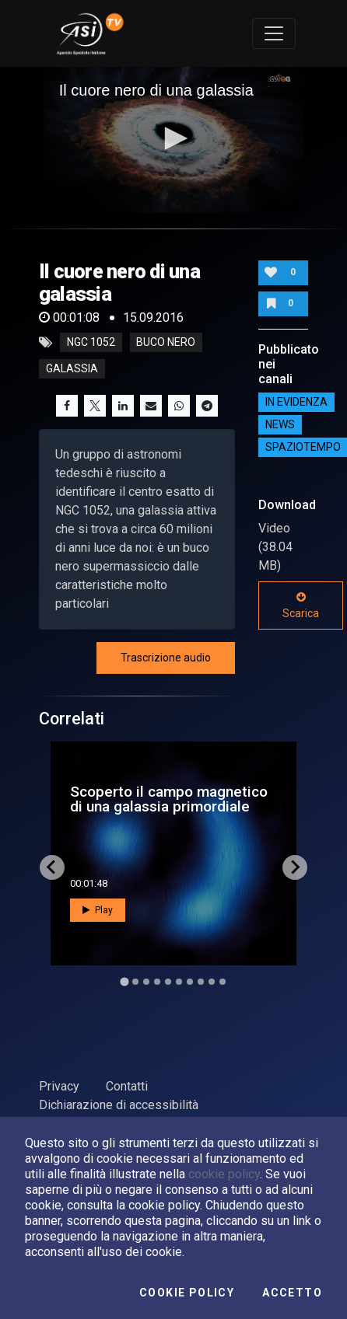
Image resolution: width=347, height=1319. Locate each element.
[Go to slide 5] (168, 982)
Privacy (59, 1086)
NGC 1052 (91, 343)
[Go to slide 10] (222, 982)
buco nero (165, 343)
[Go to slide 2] (135, 982)
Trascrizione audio (166, 657)
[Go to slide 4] (157, 982)
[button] (173, 138)
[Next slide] (294, 867)
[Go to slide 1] (124, 981)
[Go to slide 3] (146, 982)
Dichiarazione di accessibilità (118, 1104)
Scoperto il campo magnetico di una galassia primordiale (169, 799)
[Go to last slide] (52, 867)
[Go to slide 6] (179, 982)
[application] (174, 140)
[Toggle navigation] (274, 33)
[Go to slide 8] (201, 982)
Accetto (292, 1292)
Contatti (127, 1086)
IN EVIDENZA (296, 402)
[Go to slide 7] (190, 982)
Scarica (300, 605)
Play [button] (97, 910)
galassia (72, 369)
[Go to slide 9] (212, 982)
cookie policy (224, 1174)
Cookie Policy (186, 1292)
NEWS (280, 424)
